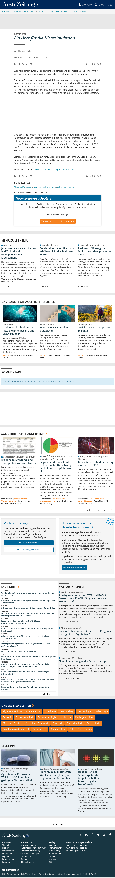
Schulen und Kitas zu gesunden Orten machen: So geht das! (28, 608)
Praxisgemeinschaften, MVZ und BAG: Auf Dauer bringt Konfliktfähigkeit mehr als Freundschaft (26, 665)
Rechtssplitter (40, 729)
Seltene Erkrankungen (81, 729)
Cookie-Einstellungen (29, 854)
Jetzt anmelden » (28, 543)
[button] (109, 5)
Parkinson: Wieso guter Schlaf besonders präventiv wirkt (94, 252)
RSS (50, 862)
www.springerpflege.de (76, 848)
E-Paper (52, 856)
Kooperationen (9, 859)
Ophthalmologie (75, 723)
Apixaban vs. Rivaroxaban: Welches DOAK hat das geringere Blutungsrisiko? (17, 777)
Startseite (6, 845)
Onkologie (58, 723)
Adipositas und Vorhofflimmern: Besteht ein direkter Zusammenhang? (25, 637)
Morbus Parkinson (23, 187)
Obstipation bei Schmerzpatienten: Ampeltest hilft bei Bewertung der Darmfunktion (89, 779)
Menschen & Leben (12, 723)
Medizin (5, 848)
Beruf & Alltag (66, 711)
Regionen (6, 856)
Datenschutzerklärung (30, 851)
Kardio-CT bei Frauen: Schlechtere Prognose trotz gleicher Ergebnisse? (27, 630)
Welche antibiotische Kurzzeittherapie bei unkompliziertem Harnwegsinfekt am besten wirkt (28, 615)
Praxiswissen (8, 851)
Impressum (25, 856)
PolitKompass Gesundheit (16, 729)
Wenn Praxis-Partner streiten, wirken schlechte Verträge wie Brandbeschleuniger (28, 658)
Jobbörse (6, 862)
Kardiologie (65, 717)
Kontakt (23, 859)
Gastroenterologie (47, 717)
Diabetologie (101, 711)
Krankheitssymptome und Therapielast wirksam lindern (19, 461)
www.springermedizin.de (77, 845)
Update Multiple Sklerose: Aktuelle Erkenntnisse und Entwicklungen (18, 331)
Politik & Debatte (9, 854)
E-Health (7, 717)
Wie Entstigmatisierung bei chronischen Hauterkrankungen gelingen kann (28, 594)
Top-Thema (50, 711)
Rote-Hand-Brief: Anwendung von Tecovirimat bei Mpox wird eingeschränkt (28, 602)
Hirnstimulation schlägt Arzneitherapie (54, 169)
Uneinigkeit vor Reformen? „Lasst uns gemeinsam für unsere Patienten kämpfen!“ (26, 645)
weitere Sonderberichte (100, 510)
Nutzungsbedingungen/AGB (33, 848)
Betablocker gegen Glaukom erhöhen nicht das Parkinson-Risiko (57, 252)
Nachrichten (9, 587)
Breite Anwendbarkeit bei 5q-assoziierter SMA (96, 464)
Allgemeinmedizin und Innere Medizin (22, 711)
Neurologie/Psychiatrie (44, 187)
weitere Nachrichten (47, 694)
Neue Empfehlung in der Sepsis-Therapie (19, 652)
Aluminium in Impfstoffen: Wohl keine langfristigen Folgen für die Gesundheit (55, 775)
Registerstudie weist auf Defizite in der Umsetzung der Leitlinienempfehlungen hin (56, 467)
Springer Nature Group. (59, 874)
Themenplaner (55, 848)
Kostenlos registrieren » (29, 550)
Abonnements (55, 854)
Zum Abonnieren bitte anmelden (57, 221)
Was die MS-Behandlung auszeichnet (54, 329)
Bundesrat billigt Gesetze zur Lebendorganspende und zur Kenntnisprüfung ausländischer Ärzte (27, 681)
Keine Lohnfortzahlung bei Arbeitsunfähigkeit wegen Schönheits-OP (25, 673)
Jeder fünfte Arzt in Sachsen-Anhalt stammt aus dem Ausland (25, 688)
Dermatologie (84, 711)
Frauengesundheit (24, 717)
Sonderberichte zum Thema (23, 434)
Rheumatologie (58, 729)
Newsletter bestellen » (74, 568)
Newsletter (53, 859)
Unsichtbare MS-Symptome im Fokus (94, 329)
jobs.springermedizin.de (77, 851)
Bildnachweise (27, 862)
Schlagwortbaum (28, 845)
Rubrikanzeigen (56, 851)
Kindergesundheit (84, 717)
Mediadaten (54, 845)
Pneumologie (93, 723)
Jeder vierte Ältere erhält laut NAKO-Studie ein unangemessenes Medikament (19, 253)
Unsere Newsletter (16, 706)
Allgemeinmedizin (66, 187)
